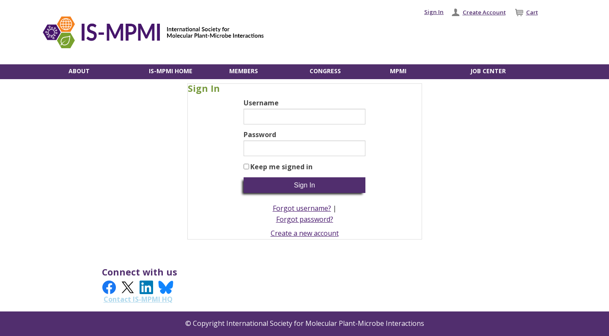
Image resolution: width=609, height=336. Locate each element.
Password (260, 134)
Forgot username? (302, 208)
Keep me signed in (281, 166)
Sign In (434, 12)
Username (261, 102)
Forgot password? (304, 219)
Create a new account (305, 233)
